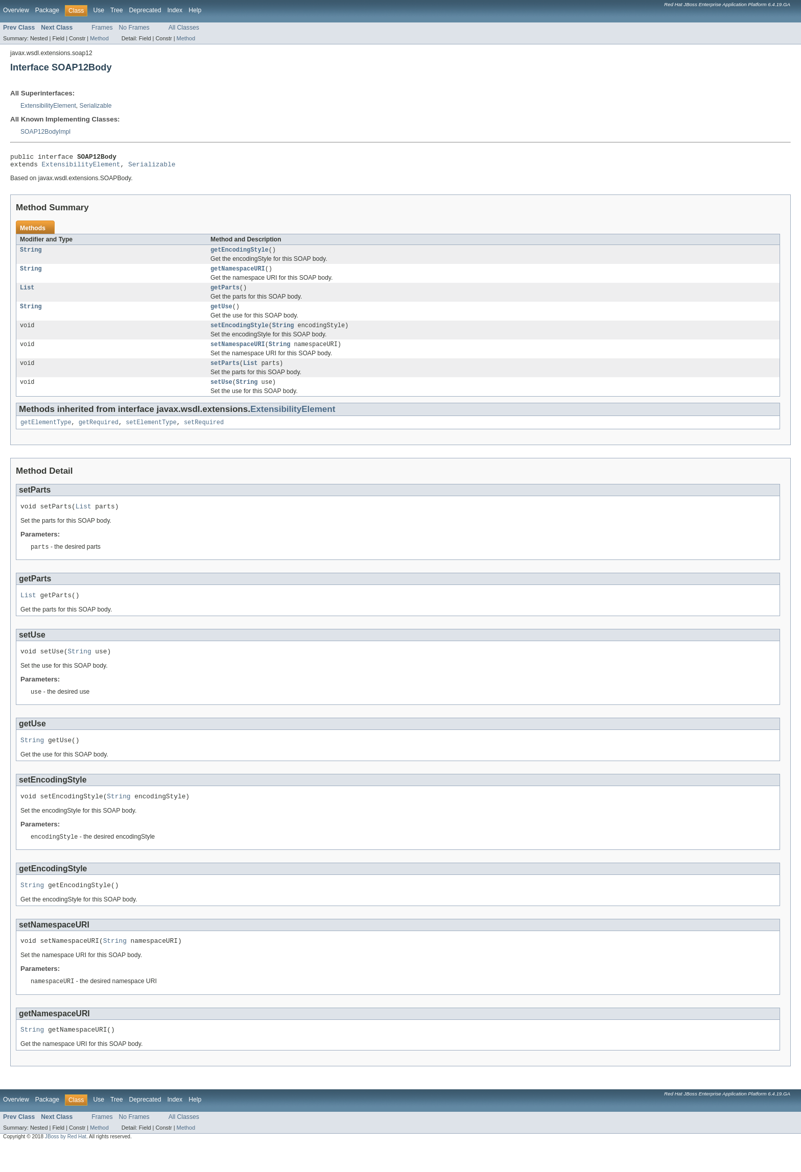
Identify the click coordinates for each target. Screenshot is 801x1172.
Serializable (96, 105)
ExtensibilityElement (48, 105)
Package (47, 10)
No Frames (134, 27)
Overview (16, 10)
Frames (101, 27)
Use (98, 10)
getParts (225, 293)
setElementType (151, 434)
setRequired (204, 434)
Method (99, 38)
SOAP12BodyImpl (45, 131)
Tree (116, 10)
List (27, 293)
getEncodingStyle (239, 254)
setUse (221, 393)
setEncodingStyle (239, 333)
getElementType (46, 434)
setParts (225, 373)
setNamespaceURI (237, 353)
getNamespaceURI (237, 274)
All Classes (184, 27)
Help (195, 10)
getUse (221, 313)
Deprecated (145, 10)
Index (174, 10)
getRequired (99, 434)
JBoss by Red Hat (65, 1163)
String (31, 254)
